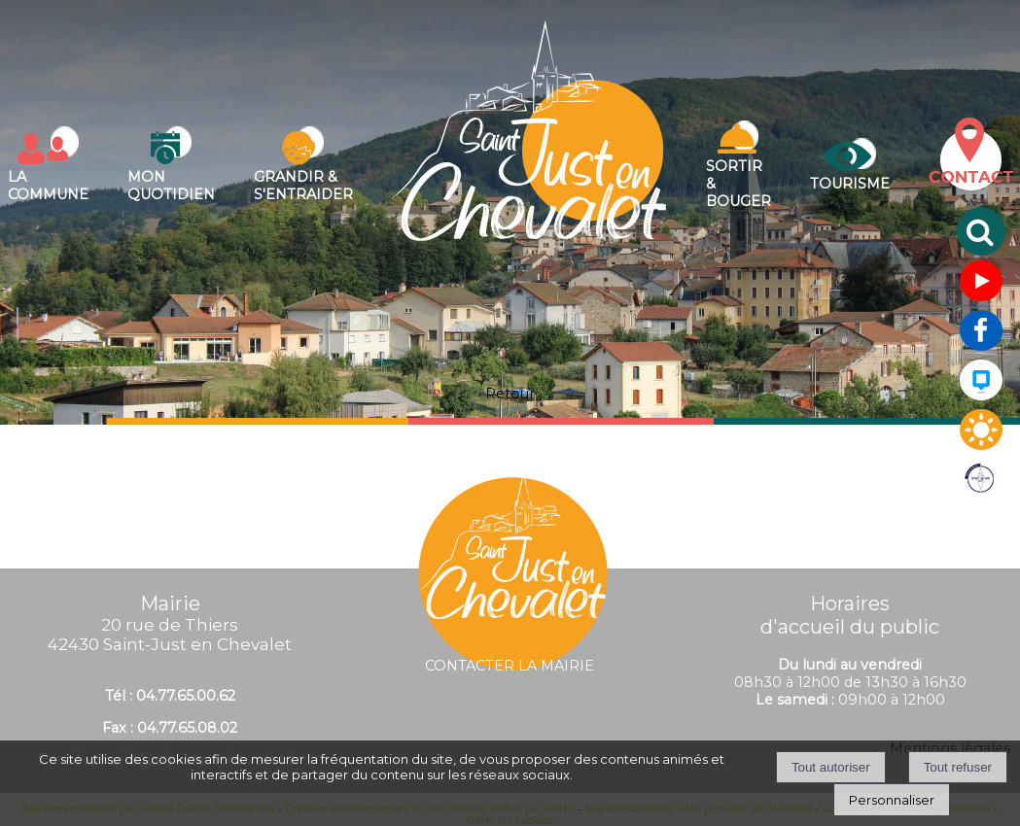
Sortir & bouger (738, 183)
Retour (510, 393)
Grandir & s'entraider (303, 185)
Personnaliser (891, 800)
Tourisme (850, 183)
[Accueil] (529, 164)
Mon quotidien (171, 185)
